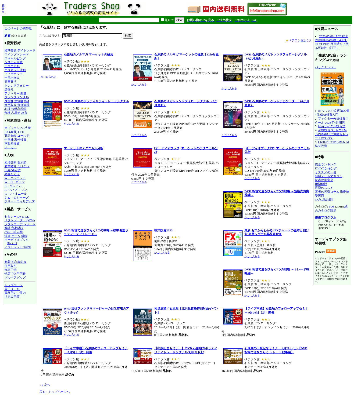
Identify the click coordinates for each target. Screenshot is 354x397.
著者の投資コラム (327, 191)
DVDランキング (326, 168)
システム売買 (13, 62)
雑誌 (7, 228)
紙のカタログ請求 (331, 208)
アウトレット (13, 247)
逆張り (9, 89)
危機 (7, 113)
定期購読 (17, 228)
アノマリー (12, 93)
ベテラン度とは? (298, 40)
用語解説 (321, 184)
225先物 (25, 128)
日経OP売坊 (12, 170)
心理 (7, 109)
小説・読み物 (13, 232)
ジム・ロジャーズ (16, 197)
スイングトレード (16, 54)
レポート (29, 224)
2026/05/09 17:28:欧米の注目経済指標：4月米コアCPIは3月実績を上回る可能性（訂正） (332, 42)
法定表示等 (12, 297)
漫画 (7, 236)
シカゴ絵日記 (324, 199)
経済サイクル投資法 (331, 126)
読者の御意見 (324, 180)
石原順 (21, 162)
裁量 (23, 93)
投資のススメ (324, 187)
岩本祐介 (10, 166)
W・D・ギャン (14, 182)
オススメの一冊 (325, 172)
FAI (26, 101)
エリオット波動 (15, 70)
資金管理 (23, 105)
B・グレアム (13, 186)
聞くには (12, 243)
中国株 (9, 139)
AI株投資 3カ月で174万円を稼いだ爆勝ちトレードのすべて (331, 134)
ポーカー (10, 147)
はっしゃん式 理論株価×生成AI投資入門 (332, 113)
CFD (21, 132)
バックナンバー (325, 67)
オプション (12, 128)
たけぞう (23, 166)
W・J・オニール (15, 193)
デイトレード (26, 50)
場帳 (24, 236)
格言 (24, 113)
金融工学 (10, 270)
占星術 (15, 113)
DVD (20, 216)
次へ (47, 384)
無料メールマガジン (328, 176)
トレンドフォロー (16, 85)
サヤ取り (10, 105)
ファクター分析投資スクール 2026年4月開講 (331, 120)
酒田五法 (10, 82)
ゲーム (15, 236)
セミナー (10, 216)
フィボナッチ (13, 74)
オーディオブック (16, 239)
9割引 (27, 247)
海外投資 (20, 139)
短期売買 (10, 50)
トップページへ (59, 391)
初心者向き (18, 262)
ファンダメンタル (16, 97)
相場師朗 (10, 162)
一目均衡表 (12, 78)
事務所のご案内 (15, 293)
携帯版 (3, 8)
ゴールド (23, 135)
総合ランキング (325, 164)
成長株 (9, 101)
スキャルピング (15, 58)
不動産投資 (12, 143)
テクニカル (12, 66)
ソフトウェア (13, 224)
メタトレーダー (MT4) (19, 220)
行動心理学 (18, 109)
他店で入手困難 (15, 273)
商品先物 (10, 135)
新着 (7, 35)
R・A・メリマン (15, 189)
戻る (42, 391)
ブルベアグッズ (15, 277)
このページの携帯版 (18, 28)
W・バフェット (15, 178)
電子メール (12, 289)
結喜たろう (12, 174)
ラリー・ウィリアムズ (19, 201)
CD (27, 216)
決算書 (18, 101)
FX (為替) (10, 132)
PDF (331, 206)
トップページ (13, 285)
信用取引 (10, 266)
